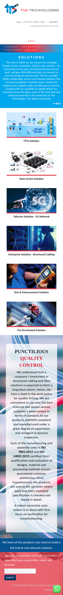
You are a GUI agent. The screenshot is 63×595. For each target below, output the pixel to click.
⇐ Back (57, 103)
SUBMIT (10, 577)
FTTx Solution (31, 141)
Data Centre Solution (31, 178)
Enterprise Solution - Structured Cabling (31, 254)
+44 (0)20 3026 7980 (34, 22)
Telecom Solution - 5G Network (31, 216)
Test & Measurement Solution (31, 292)
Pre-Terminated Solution (31, 330)
